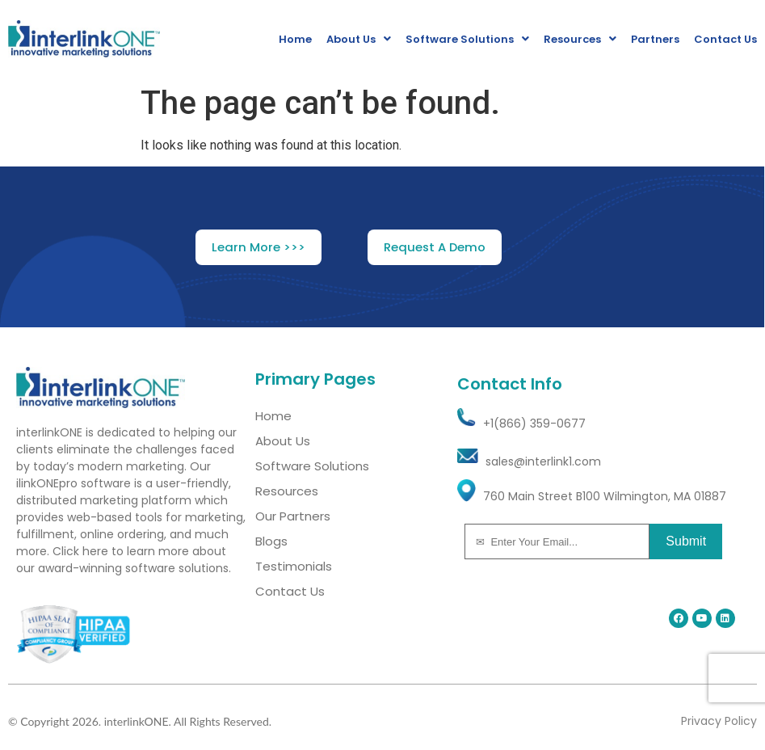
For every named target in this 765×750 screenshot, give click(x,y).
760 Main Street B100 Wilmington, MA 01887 (604, 496)
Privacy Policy (719, 721)
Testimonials (293, 566)
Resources (580, 39)
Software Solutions (467, 39)
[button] (258, 247)
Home (295, 39)
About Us (358, 39)
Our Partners (292, 516)
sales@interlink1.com (543, 461)
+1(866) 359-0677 (534, 423)
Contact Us (725, 39)
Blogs (271, 541)
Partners (655, 39)
